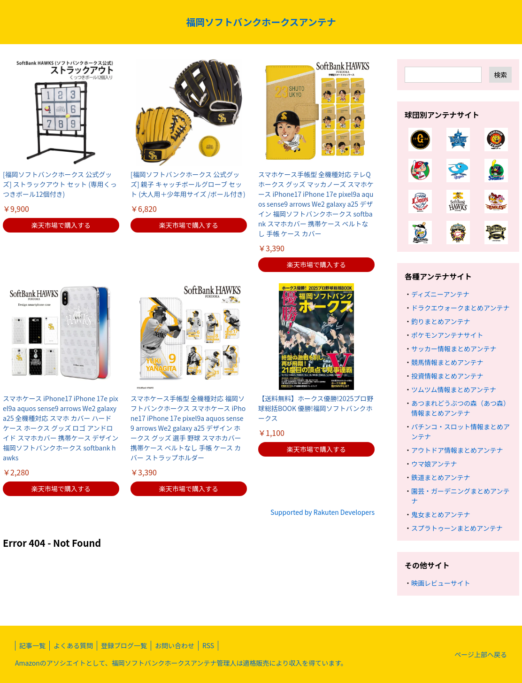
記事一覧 (32, 645)
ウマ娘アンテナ (434, 463)
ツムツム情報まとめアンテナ (453, 389)
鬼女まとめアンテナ (440, 514)
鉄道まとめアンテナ (440, 477)
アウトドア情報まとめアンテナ (457, 450)
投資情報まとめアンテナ (447, 375)
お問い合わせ (174, 645)
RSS (208, 645)
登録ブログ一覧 (124, 645)
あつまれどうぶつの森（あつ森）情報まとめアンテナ (460, 408)
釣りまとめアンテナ (440, 321)
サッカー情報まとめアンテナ (453, 348)
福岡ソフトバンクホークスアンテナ (261, 22)
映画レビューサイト (440, 583)
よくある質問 (73, 645)
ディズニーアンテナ (440, 294)
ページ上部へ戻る (480, 654)
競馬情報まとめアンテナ (447, 362)
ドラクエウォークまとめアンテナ (460, 307)
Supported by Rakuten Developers (322, 512)
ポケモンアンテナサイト (447, 335)
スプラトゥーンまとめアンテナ (457, 528)
